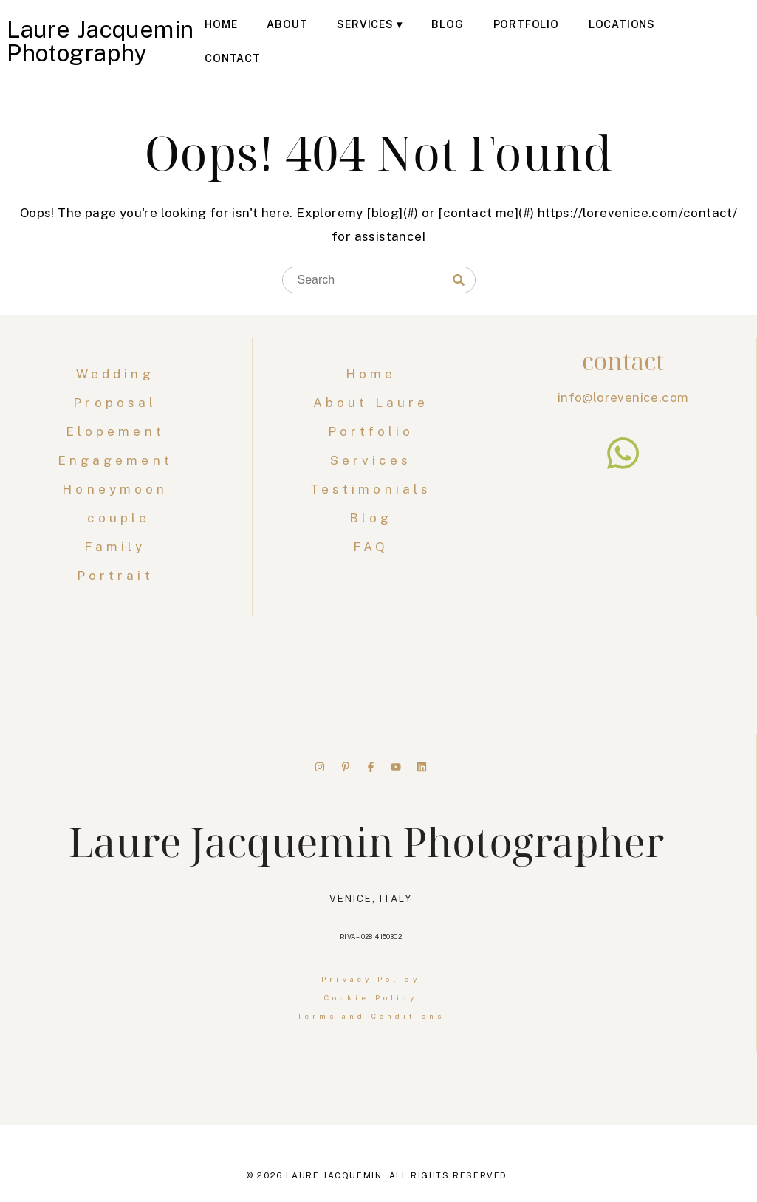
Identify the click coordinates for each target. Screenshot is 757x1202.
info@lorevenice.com (623, 397)
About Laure (370, 402)
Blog (447, 24)
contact (623, 361)
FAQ (370, 546)
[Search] (458, 280)
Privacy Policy (370, 978)
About (287, 24)
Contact (233, 58)
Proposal (118, 402)
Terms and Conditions (371, 1015)
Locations (622, 24)
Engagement (118, 460)
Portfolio (526, 24)
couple (119, 517)
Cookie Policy (370, 997)
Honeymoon (118, 489)
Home (221, 24)
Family (118, 546)
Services (365, 24)
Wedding (118, 373)
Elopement (118, 431)
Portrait (118, 575)
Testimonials (370, 489)
